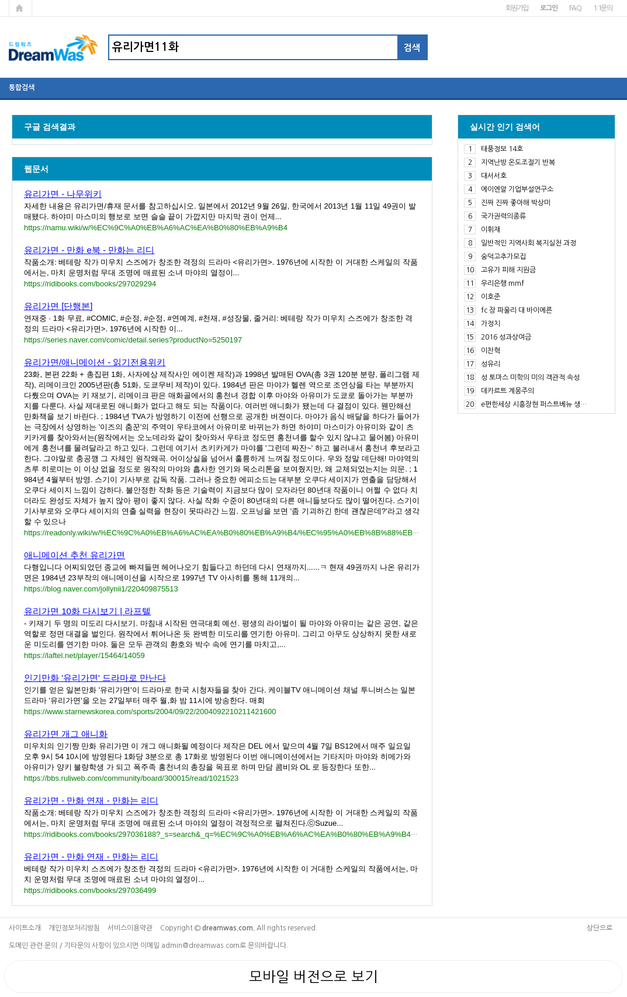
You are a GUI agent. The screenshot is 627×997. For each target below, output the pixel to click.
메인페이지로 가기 (20, 8)
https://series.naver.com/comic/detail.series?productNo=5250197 (133, 339)
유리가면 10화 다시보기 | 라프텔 (87, 611)
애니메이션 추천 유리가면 (74, 555)
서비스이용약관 (130, 928)
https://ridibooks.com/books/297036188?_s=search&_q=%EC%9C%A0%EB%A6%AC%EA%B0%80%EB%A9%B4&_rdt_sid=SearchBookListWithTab (276, 834)
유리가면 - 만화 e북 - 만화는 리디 (89, 250)
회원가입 (516, 8)
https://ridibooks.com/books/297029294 (90, 283)
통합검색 (21, 87)
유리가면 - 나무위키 (63, 194)
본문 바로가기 (0, 0)
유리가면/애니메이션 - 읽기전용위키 (95, 362)
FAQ (575, 8)
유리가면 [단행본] (58, 306)
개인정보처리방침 (74, 928)
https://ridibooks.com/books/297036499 (90, 890)
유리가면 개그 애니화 (66, 734)
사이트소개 (25, 928)
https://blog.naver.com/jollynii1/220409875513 (101, 588)
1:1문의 (602, 8)
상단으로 (599, 928)
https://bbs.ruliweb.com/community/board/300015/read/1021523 (131, 778)
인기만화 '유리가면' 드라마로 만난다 (95, 678)
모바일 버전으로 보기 (313, 977)
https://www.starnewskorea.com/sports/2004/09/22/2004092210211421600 (150, 711)
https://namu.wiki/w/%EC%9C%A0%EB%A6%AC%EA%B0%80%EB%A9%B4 (155, 227)
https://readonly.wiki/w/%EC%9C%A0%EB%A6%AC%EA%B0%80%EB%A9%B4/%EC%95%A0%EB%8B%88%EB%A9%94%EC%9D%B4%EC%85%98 (283, 532)
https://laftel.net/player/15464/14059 (84, 655)
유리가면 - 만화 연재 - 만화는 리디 (91, 800)
